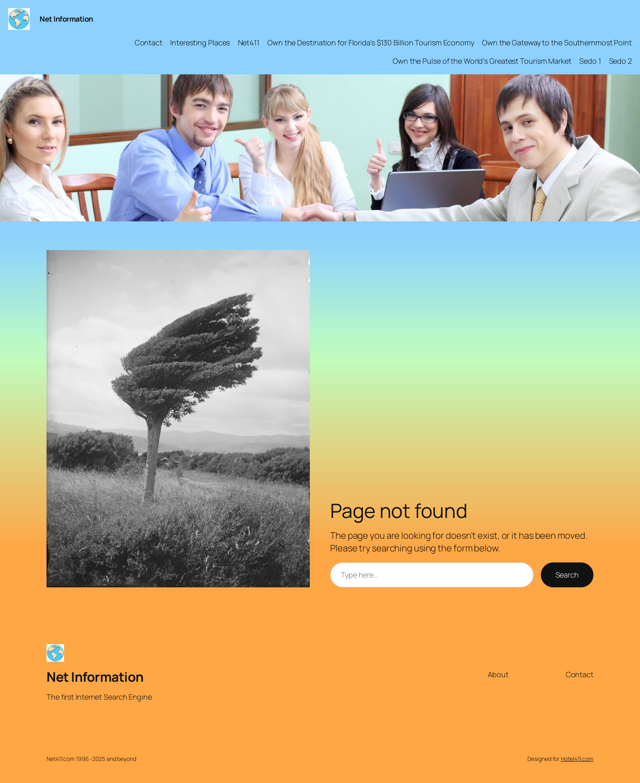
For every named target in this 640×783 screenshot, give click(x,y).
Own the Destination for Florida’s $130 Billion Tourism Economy (370, 42)
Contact (148, 42)
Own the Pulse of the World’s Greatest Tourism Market (482, 61)
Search (567, 575)
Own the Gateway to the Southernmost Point (557, 42)
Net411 (249, 42)
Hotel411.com (577, 759)
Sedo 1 (590, 61)
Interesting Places (200, 42)
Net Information (66, 19)
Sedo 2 (620, 61)
